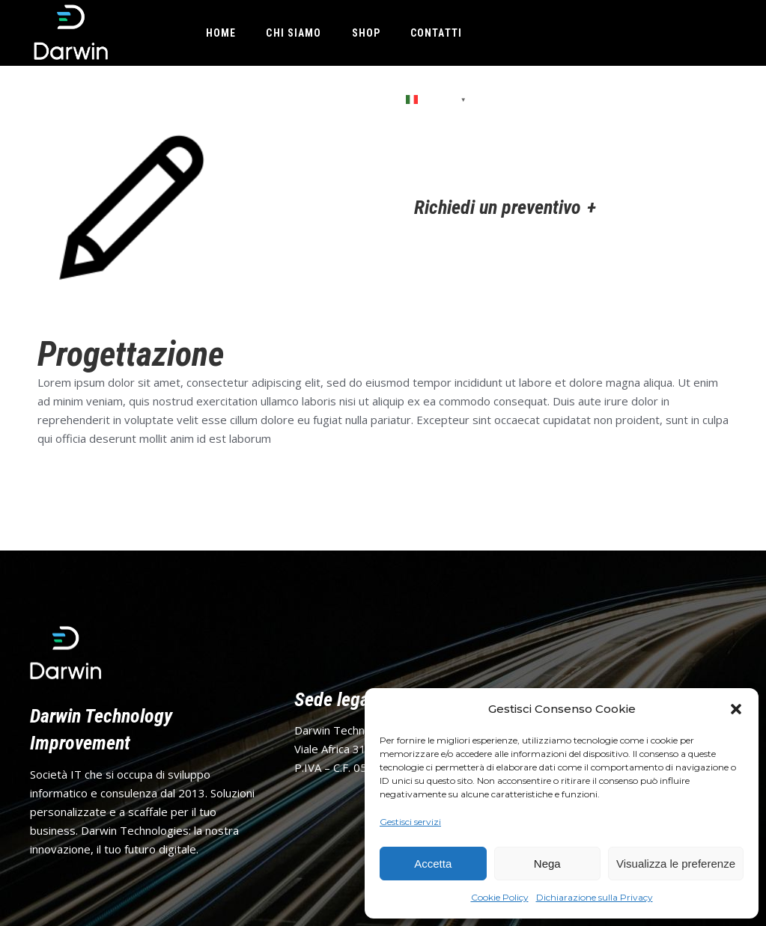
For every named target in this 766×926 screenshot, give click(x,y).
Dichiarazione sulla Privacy (594, 897)
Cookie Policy (500, 897)
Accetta (433, 863)
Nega (547, 863)
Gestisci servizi (410, 821)
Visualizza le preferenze (675, 863)
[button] (736, 709)
